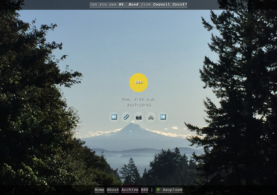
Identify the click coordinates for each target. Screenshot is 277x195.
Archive (129, 190)
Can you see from (138, 4)
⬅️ (114, 116)
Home (99, 190)
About (113, 190)
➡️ (163, 116)
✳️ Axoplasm (169, 190)
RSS (144, 190)
